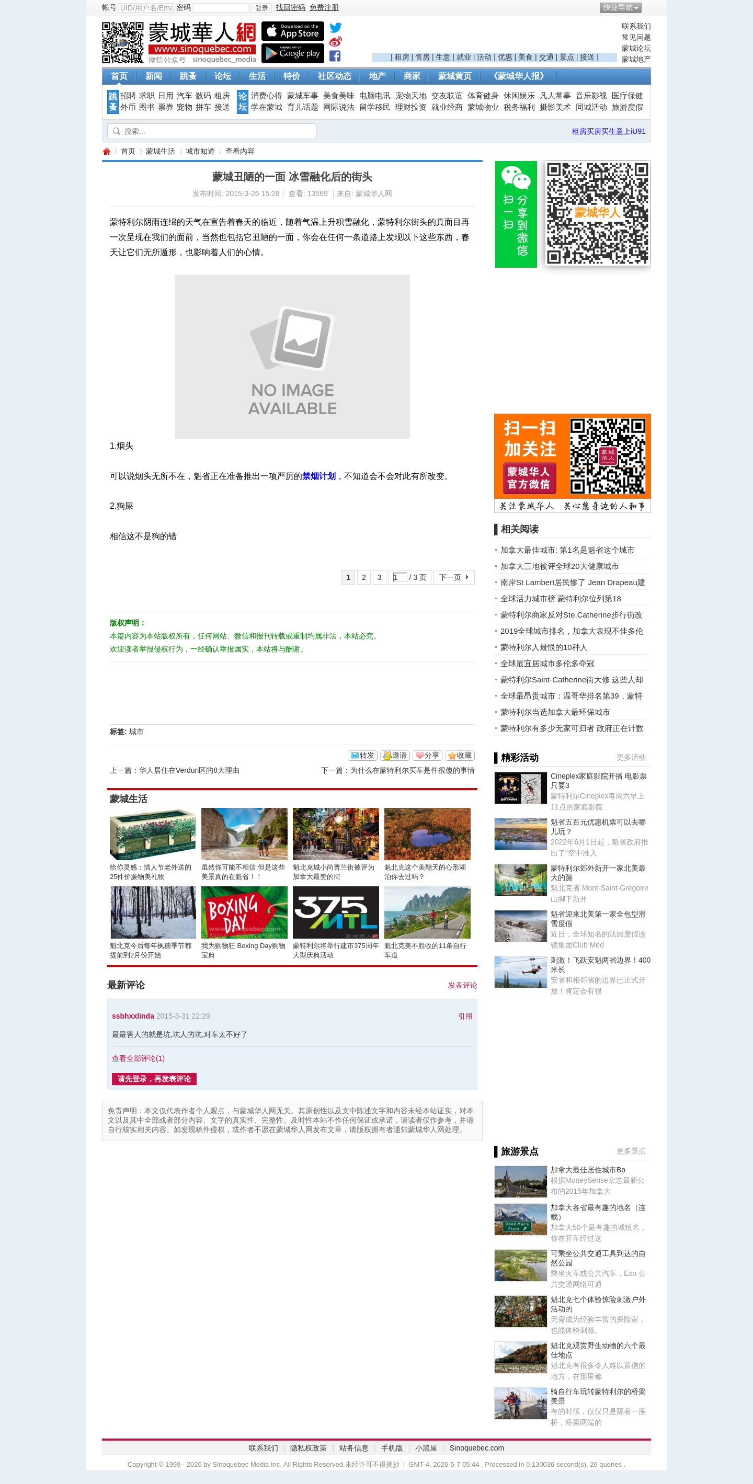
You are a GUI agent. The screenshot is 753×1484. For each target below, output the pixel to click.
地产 (377, 76)
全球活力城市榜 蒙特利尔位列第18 (560, 598)
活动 (484, 57)
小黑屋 (426, 1448)
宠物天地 (411, 96)
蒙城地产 (636, 59)
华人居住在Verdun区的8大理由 (189, 770)
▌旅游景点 (516, 1151)
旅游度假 (627, 107)
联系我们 (636, 26)
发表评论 (462, 985)
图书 (147, 107)
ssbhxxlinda (133, 1016)
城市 (136, 731)
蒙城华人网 (106, 151)
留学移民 (375, 107)
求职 (147, 96)
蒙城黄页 (455, 76)
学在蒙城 (266, 107)
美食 (525, 57)
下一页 (450, 577)
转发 (367, 755)
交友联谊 (447, 96)
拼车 (203, 107)
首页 (119, 76)
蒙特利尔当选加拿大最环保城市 (555, 711)
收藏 (464, 755)
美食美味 (339, 96)
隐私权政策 (308, 1448)
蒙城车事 (302, 96)
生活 (257, 76)
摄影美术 (555, 107)
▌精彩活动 (516, 757)
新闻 (153, 76)
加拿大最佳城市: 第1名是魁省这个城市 (567, 549)
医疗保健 (627, 96)
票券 (166, 107)
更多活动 (631, 757)
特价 (291, 76)
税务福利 (519, 107)
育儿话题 (302, 107)
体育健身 (483, 96)
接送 (587, 57)
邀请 (399, 755)
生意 (443, 57)
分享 (432, 755)
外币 (128, 107)
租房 (402, 57)
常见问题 (636, 37)
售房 (422, 57)
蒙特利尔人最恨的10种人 (544, 647)
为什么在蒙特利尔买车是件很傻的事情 (412, 770)
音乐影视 (591, 96)
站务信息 (354, 1448)
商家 (412, 76)
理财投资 (411, 107)
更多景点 (631, 1151)
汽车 (184, 96)
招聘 (128, 96)
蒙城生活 (160, 151)
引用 (465, 1016)
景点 (567, 57)
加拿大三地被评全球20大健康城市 (559, 566)
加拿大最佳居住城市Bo (588, 1170)
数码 (203, 96)
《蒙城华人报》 (518, 76)
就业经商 (447, 107)
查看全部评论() (138, 1058)
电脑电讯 (375, 96)
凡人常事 (555, 96)
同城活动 (591, 107)
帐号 (109, 7)
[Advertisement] (494, 37)
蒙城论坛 (636, 48)
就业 (464, 57)
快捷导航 (618, 7)
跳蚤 (188, 76)
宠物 (184, 107)
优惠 (505, 57)
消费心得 (266, 96)
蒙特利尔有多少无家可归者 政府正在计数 (572, 728)
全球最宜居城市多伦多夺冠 (547, 663)
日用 (166, 96)
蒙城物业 (483, 107)
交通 (546, 57)
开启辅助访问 (648, 7)
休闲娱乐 (519, 96)
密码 (183, 7)
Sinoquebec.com (477, 1448)
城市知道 (200, 151)
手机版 (392, 1448)
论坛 (222, 76)
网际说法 (339, 107)
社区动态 (334, 76)
